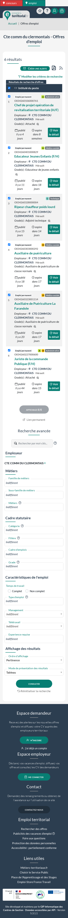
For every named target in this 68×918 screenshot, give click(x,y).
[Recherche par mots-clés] (35, 443)
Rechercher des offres (34, 828)
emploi (31, 3)
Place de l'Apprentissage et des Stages (34, 877)
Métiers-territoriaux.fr (34, 867)
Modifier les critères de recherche (40, 76)
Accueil (12, 23)
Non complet (37, 591)
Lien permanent (34, 419)
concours (10, 3)
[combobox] (34, 483)
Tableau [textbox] (11, 672)
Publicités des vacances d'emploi (32, 833)
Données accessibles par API (40, 910)
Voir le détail (54, 132)
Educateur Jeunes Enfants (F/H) (36, 156)
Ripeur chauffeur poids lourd (34, 207)
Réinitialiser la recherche (34, 691)
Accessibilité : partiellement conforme (34, 847)
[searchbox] (34, 483)
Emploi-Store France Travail (34, 882)
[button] (55, 443)
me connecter (34, 777)
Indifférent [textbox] (12, 614)
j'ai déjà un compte (34, 748)
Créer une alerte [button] (35, 68)
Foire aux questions (34, 838)
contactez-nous (34, 809)
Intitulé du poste (26, 88)
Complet (17, 591)
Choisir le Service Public (34, 872)
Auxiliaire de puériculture (32, 253)
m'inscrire (34, 740)
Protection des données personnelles (34, 843)
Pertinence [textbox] (13, 660)
